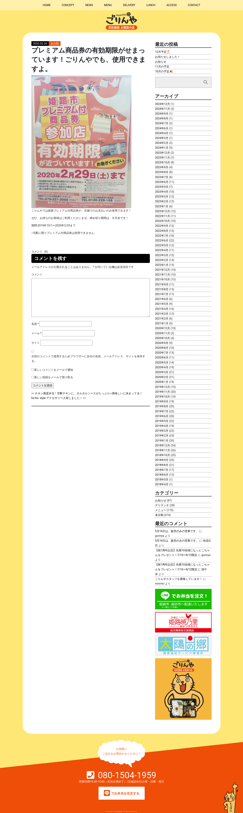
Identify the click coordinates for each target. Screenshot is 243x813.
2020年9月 (161, 343)
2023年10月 (162, 162)
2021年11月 (162, 274)
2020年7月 (161, 352)
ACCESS (172, 5)
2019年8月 (161, 406)
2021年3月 (161, 313)
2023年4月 (161, 191)
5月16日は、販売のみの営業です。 (177, 531)
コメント (36, 274)
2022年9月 (161, 225)
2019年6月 (161, 416)
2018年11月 (162, 450)
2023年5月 (161, 186)
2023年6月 (161, 182)
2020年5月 (161, 362)
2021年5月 (161, 304)
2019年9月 (161, 401)
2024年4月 (161, 133)
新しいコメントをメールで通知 (53, 369)
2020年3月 (161, 372)
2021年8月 (161, 289)
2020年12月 (162, 328)
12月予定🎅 (162, 51)
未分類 (54, 43)
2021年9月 (161, 284)
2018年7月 (161, 469)
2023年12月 (162, 152)
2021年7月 (161, 294)
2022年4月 (161, 250)
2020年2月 (161, 377)
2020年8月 (161, 347)
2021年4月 (161, 309)
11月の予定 (162, 66)
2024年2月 (161, 143)
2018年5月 (161, 479)
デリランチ (162, 505)
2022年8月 (161, 230)
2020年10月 (162, 338)
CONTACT (194, 5)
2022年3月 (161, 255)
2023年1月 (161, 206)
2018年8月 (161, 465)
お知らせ (160, 61)
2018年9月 (161, 460)
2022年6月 (161, 240)
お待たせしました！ (167, 57)
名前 (35, 324)
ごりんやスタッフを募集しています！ (178, 579)
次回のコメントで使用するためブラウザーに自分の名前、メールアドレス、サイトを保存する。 (88, 359)
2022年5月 (161, 245)
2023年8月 (161, 172)
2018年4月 (161, 484)
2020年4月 (161, 367)
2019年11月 (162, 391)
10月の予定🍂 (164, 71)
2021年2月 (161, 318)
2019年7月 (161, 411)
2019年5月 (161, 421)
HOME (46, 5)
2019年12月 (162, 387)
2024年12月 (162, 104)
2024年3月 (161, 138)
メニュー (160, 510)
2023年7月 (161, 177)
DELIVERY (129, 5)
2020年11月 (162, 333)
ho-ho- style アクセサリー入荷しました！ (56, 398)
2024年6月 (161, 128)
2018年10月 (162, 455)
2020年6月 (161, 357)
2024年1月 (161, 147)
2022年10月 (162, 221)
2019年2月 (161, 435)
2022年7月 (161, 235)
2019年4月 (161, 426)
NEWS (89, 5)
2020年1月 (161, 382)
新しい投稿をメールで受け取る (53, 377)
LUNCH (150, 5)
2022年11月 (162, 216)
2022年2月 (161, 260)
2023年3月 (161, 196)
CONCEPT (68, 5)
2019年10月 (162, 396)
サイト (35, 342)
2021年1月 (161, 323)
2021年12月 (162, 269)
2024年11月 (162, 108)
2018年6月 (161, 474)
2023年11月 (162, 157)
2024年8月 (161, 118)
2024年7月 (161, 123)
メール (36, 333)
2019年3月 (161, 430)
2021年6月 (161, 299)
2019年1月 (161, 440)
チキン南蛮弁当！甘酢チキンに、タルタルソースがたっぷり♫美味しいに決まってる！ (88, 393)
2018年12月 (162, 445)
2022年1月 (161, 265)
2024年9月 (161, 113)
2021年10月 (162, 279)
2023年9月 (161, 167)
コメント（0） (40, 251)
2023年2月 (161, 201)
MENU (108, 5)
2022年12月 (162, 211)
